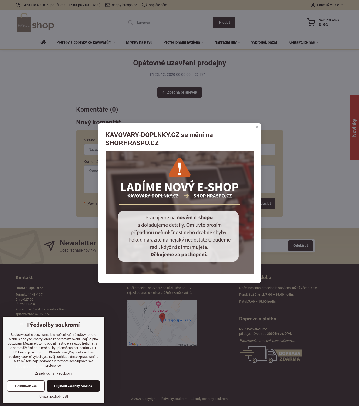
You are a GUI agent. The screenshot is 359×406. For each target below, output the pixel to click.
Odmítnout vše (26, 386)
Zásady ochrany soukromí (53, 373)
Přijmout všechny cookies (73, 386)
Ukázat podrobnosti (53, 396)
